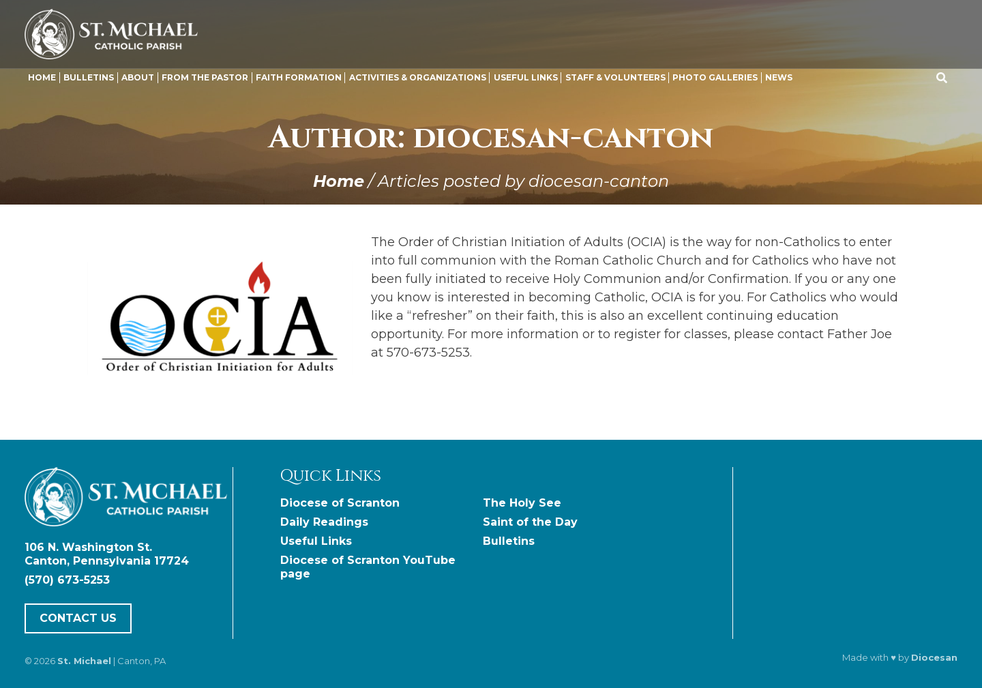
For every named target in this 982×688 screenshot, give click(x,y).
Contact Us (78, 618)
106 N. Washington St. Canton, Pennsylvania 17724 (107, 554)
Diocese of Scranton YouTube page (368, 567)
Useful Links (526, 77)
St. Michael (84, 660)
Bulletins (88, 77)
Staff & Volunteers (615, 77)
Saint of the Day (530, 521)
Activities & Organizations (417, 77)
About (137, 77)
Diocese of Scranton (340, 502)
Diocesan (934, 657)
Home (42, 77)
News (778, 77)
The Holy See (522, 502)
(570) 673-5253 (67, 579)
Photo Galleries (715, 77)
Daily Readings (324, 521)
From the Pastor (205, 77)
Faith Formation (299, 77)
